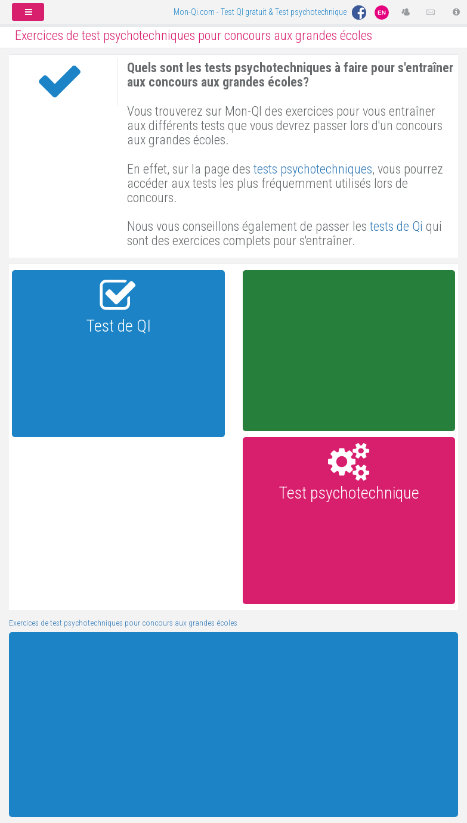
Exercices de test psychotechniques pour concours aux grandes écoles (123, 622)
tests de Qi (396, 226)
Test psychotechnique (349, 493)
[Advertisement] (348, 350)
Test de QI (118, 326)
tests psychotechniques (312, 169)
